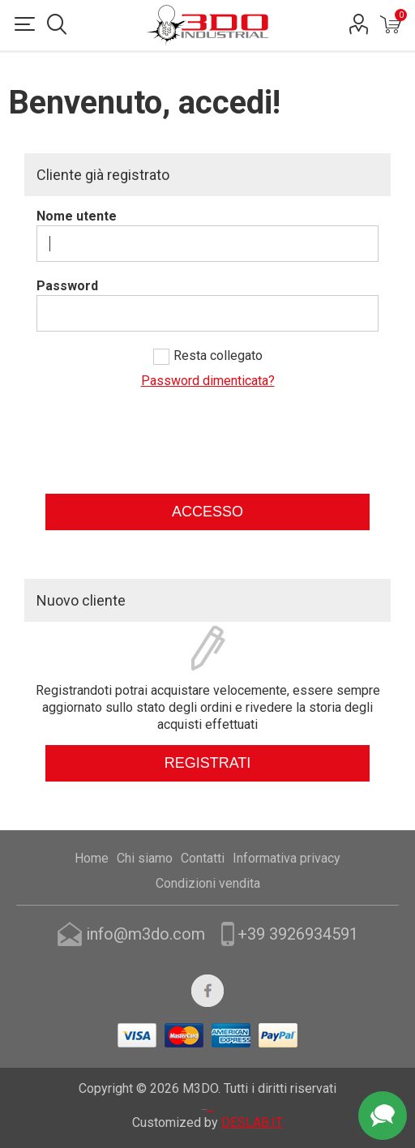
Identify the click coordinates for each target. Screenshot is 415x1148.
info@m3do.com (145, 934)
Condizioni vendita (208, 883)
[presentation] (207, 450)
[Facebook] (207, 991)
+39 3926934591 (297, 934)
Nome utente (76, 216)
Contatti (203, 858)
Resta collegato (218, 355)
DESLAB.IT (252, 1122)
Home (92, 858)
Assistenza (382, 1115)
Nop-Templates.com (211, 1084)
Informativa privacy (286, 858)
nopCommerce (211, 1109)
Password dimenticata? (208, 380)
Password (67, 285)
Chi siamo (145, 858)
